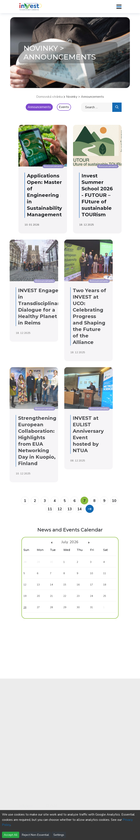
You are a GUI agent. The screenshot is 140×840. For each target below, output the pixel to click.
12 (59, 509)
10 (114, 500)
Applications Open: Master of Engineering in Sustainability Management (42, 195)
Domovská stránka (49, 96)
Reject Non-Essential (35, 835)
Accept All (10, 835)
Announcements (39, 107)
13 (69, 509)
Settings (58, 835)
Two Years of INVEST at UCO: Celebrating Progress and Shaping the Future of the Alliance (64, 316)
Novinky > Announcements (85, 96)
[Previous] (89, 509)
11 (50, 509)
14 (79, 509)
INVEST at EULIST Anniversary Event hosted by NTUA (62, 434)
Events (64, 107)
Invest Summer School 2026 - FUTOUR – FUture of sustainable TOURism (94, 195)
